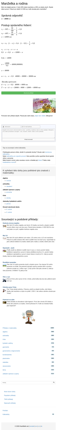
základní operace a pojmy (28, 373)
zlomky (8, 198)
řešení (40, 160)
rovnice (8, 180)
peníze (8, 204)
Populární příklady (10, 395)
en (36, 426)
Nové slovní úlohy (9, 391)
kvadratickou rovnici (9, 162)
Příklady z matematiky (28, 328)
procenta (9, 192)
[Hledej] (54, 382)
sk (41, 426)
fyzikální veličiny (28, 343)
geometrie (28, 347)
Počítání (5, 410)
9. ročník (9, 212)
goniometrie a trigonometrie (28, 351)
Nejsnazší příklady (10, 403)
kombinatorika (28, 354)
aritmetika (28, 335)
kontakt (32, 426)
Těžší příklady (8, 399)
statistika (28, 362)
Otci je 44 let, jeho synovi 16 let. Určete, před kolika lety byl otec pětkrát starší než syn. (29, 279)
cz (39, 426)
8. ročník (9, 209)
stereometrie (28, 366)
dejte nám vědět (40, 116)
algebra (28, 332)
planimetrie (28, 358)
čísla (28, 339)
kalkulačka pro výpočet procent (16, 156)
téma (28, 370)
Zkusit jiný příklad (28, 93)
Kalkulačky (28, 414)
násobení (9, 186)
